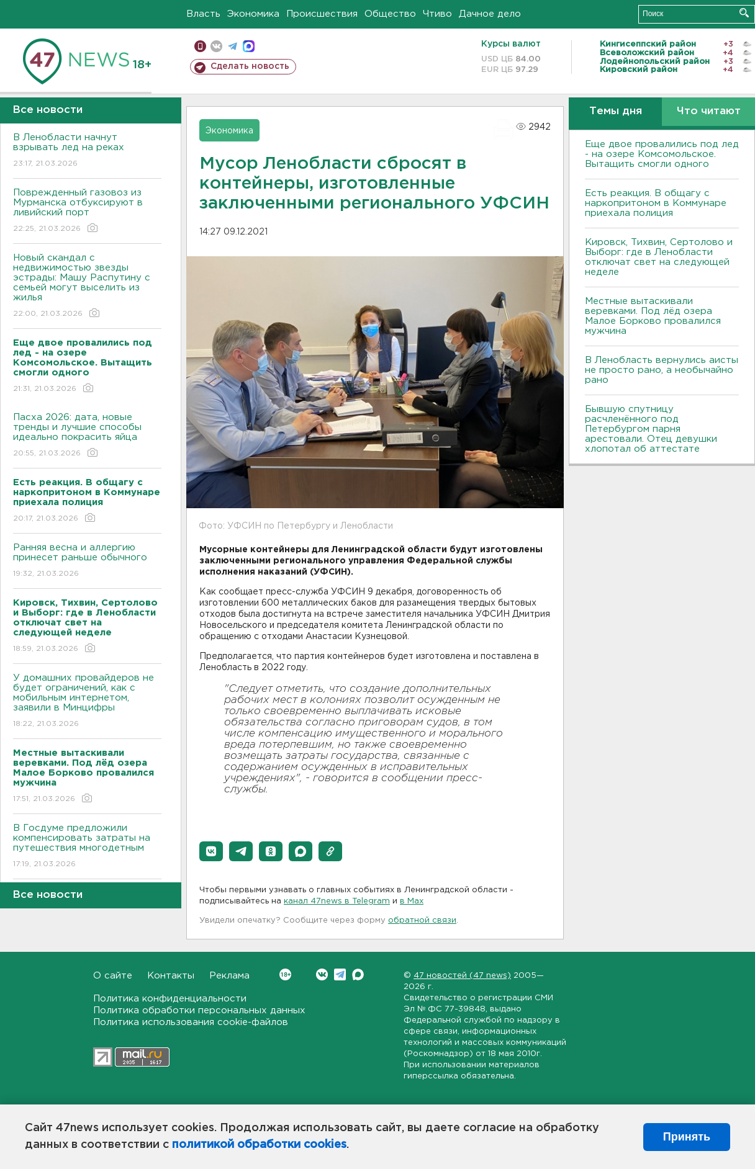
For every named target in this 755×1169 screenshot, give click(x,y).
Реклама (229, 976)
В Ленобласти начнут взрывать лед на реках (87, 151)
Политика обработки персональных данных (199, 1010)
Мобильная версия (200, 46)
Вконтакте (285, 974)
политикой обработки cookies (259, 1145)
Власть (203, 14)
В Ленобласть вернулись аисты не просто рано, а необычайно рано (661, 370)
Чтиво (437, 14)
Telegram (340, 974)
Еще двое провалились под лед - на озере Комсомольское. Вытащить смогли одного (662, 154)
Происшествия (322, 14)
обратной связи (422, 920)
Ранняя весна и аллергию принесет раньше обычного (87, 561)
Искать (744, 12)
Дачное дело (490, 14)
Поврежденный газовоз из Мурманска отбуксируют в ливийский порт (87, 211)
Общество (390, 14)
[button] (211, 851)
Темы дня (615, 111)
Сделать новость (249, 66)
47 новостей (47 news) (462, 975)
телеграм (232, 46)
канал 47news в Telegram (337, 901)
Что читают (709, 111)
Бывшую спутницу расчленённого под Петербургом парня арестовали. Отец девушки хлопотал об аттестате (651, 429)
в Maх (411, 901)
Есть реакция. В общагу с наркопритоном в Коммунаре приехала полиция (655, 203)
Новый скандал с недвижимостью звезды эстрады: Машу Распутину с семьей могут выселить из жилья (87, 286)
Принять (686, 1137)
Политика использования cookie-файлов (190, 1022)
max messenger (249, 46)
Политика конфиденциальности (169, 999)
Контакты (170, 976)
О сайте (112, 976)
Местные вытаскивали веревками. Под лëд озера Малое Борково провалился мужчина (653, 316)
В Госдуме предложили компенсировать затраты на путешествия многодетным (87, 846)
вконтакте (216, 46)
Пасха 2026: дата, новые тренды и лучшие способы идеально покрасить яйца (87, 436)
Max (358, 974)
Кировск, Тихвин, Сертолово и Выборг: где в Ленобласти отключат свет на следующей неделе (659, 257)
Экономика (253, 14)
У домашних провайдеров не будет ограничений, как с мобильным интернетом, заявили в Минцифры (87, 701)
